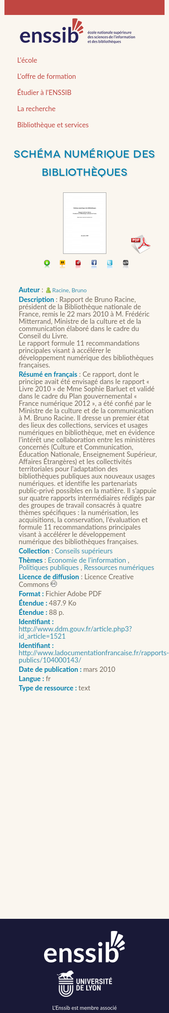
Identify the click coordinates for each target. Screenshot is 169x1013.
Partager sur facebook (94, 265)
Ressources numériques (119, 567)
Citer (63, 265)
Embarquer (126, 265)
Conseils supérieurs (84, 551)
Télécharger (47, 265)
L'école (27, 60)
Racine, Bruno (69, 290)
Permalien (79, 265)
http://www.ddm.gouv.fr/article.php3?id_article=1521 (75, 632)
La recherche (36, 108)
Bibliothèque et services (53, 124)
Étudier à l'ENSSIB (44, 92)
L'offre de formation (46, 76)
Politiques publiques (49, 567)
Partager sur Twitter (110, 265)
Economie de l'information (88, 560)
